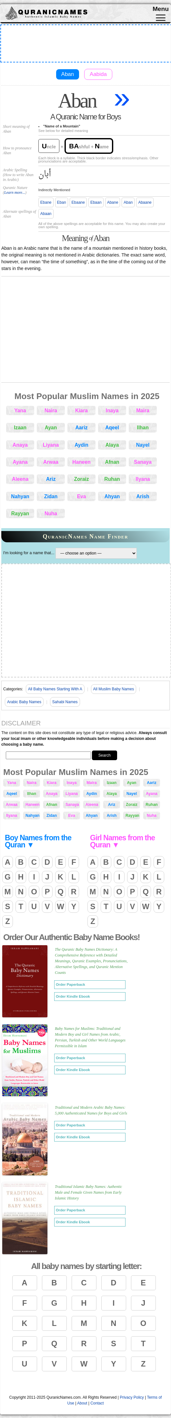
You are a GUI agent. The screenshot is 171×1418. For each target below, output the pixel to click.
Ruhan (112, 479)
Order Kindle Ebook (73, 996)
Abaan (46, 213)
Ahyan (112, 496)
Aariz (81, 427)
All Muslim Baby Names (113, 689)
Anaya (20, 445)
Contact (97, 1403)
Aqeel (112, 427)
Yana (20, 410)
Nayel (143, 445)
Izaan (20, 427)
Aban (67, 74)
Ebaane (78, 202)
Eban (61, 202)
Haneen (81, 462)
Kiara (81, 410)
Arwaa (50, 462)
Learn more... (14, 192)
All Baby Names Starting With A (55, 689)
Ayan (51, 427)
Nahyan (20, 496)
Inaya (112, 410)
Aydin (81, 445)
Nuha (51, 513)
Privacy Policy (132, 1397)
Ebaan (96, 202)
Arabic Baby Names (24, 702)
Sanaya (143, 462)
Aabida (98, 74)
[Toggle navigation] (161, 18)
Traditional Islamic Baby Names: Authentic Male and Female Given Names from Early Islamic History (88, 1192)
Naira (51, 410)
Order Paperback (70, 984)
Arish (142, 496)
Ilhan (142, 427)
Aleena (20, 479)
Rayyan (20, 513)
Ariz (50, 479)
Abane (112, 202)
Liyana (51, 445)
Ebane (46, 202)
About (82, 1403)
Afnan (112, 462)
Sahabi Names (65, 702)
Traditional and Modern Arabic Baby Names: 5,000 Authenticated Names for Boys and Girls (91, 1110)
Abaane (144, 202)
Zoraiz (81, 479)
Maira (142, 410)
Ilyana (143, 479)
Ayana (20, 462)
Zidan (51, 496)
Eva (81, 496)
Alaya (112, 445)
